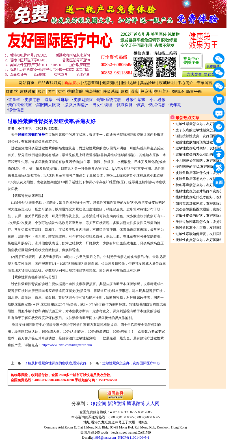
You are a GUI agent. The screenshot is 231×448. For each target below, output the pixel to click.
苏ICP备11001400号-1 (133, 438)
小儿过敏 (157, 100)
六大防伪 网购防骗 (203, 74)
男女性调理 (102, 105)
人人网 (152, 403)
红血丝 (12, 91)
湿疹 (135, 91)
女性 (61, 91)
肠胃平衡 (194, 91)
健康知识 (110, 83)
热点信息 (157, 105)
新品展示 (72, 83)
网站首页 (26, 83)
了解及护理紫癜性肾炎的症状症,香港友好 (56, 363)
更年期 (175, 105)
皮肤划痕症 (83, 100)
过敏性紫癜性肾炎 (31, 135)
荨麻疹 (146, 91)
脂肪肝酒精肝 (76, 105)
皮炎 (125, 91)
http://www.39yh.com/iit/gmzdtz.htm (67, 345)
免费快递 (213, 66)
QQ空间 (98, 403)
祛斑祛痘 (93, 91)
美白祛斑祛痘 (20, 105)
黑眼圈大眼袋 (48, 105)
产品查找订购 (49, 83)
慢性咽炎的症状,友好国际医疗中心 (201, 167)
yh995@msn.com (104, 438)
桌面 (219, 183)
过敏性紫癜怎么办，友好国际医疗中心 (131, 363)
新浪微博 (116, 403)
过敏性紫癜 (135, 100)
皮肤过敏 (28, 91)
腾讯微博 (136, 403)
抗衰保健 (125, 105)
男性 (51, 91)
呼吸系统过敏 (109, 100)
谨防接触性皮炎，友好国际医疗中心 (203, 136)
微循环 (178, 91)
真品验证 (148, 83)
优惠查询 (91, 83)
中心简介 (185, 83)
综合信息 (16, 110)
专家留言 (204, 83)
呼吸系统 (111, 91)
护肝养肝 (162, 91)
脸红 (42, 91)
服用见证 (129, 83)
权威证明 (167, 83)
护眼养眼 (75, 91)
